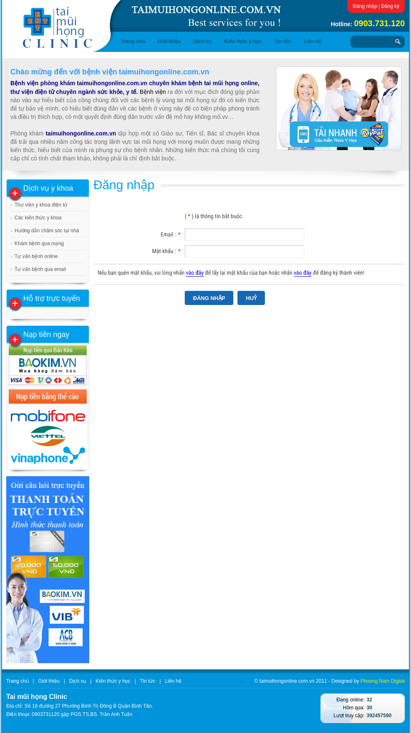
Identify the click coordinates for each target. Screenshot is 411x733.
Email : (171, 234)
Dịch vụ (202, 41)
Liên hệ (312, 41)
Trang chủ (133, 41)
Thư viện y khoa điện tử (41, 205)
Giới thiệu (169, 41)
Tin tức (282, 41)
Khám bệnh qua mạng (39, 243)
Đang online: (351, 700)
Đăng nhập (365, 6)
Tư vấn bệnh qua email (40, 269)
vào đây (195, 273)
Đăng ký (390, 6)
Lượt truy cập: (349, 715)
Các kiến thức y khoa (38, 218)
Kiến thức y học (243, 41)
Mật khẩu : (166, 251)
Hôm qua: (354, 708)
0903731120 (45, 714)
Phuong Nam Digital (382, 681)
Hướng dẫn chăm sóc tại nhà (47, 231)
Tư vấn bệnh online (36, 256)
